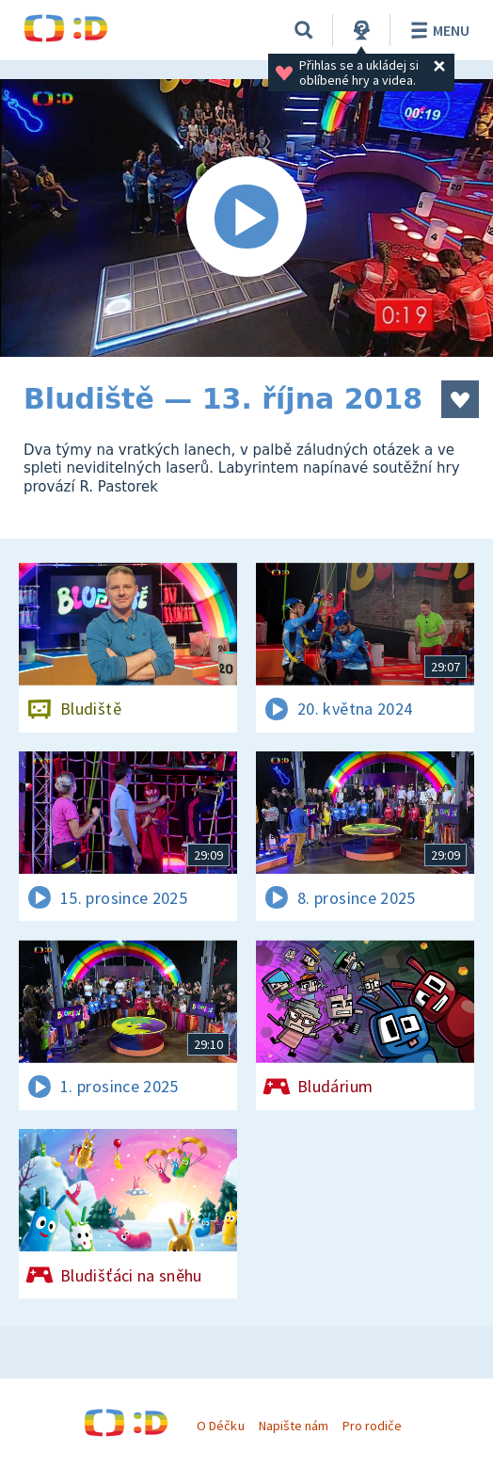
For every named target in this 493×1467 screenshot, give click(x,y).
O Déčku (220, 1425)
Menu (437, 30)
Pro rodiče (372, 1425)
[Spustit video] (246, 218)
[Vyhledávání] (304, 30)
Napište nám (293, 1425)
